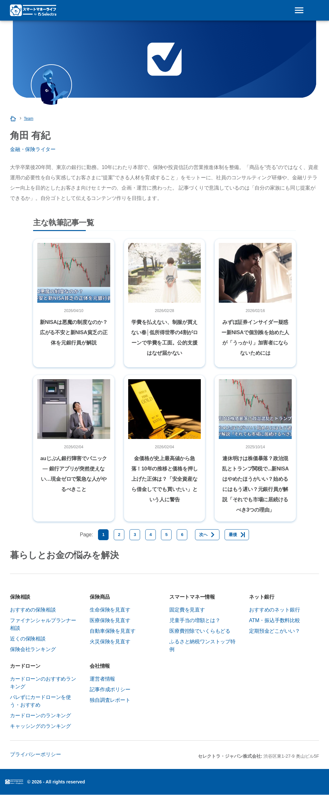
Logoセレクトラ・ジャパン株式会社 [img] (14, 782)
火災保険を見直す (110, 641)
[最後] (237, 534)
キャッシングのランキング (40, 726)
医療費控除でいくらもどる (199, 631)
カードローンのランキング (40, 715)
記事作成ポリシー (110, 689)
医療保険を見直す (110, 620)
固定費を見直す (187, 609)
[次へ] (207, 534)
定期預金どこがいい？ (274, 631)
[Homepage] (13, 118)
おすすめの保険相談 (33, 609)
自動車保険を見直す (113, 631)
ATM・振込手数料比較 (274, 620)
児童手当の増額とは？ (194, 620)
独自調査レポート (110, 700)
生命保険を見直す (110, 609)
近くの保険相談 (28, 638)
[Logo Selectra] (33, 10)
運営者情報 (102, 679)
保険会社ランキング (33, 649)
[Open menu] (299, 10)
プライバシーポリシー (35, 754)
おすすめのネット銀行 (274, 609)
